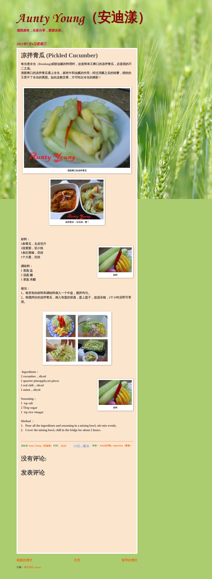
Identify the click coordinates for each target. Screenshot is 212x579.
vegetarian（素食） (122, 446)
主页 (77, 560)
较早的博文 (129, 560)
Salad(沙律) (105, 446)
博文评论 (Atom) (32, 567)
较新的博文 (24, 560)
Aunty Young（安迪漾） (84, 18)
